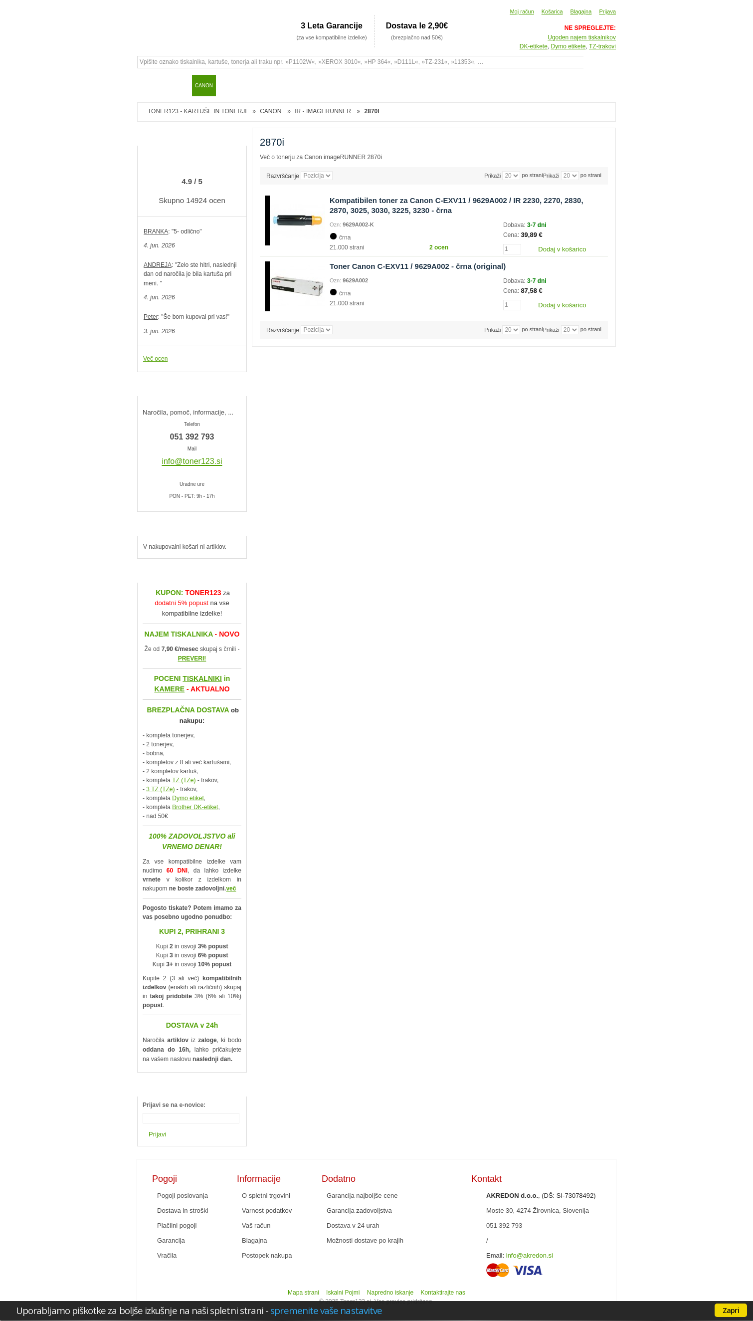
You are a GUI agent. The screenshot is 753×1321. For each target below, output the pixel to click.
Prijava (607, 11)
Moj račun (522, 11)
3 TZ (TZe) (160, 789)
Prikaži (551, 176)
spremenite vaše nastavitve (326, 1310)
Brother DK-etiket (195, 807)
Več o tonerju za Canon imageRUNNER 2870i (321, 157)
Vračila (167, 1255)
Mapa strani (303, 1292)
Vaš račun (256, 1225)
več (231, 888)
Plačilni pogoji (177, 1225)
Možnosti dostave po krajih (365, 1240)
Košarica (552, 11)
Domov (150, 85)
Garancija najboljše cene (362, 1195)
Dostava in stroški (182, 1210)
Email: (495, 1255)
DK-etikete (534, 46)
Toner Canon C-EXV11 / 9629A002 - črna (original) (418, 266)
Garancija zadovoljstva (359, 1210)
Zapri (731, 1310)
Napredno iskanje (390, 1292)
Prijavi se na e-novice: (174, 1104)
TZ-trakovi (602, 46)
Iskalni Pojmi (343, 1292)
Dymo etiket (187, 798)
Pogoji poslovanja (182, 1195)
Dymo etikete (568, 46)
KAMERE (169, 689)
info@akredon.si (529, 1255)
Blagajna (581, 11)
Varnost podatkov (267, 1210)
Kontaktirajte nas (443, 1292)
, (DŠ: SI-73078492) (541, 1195)
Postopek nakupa (267, 1255)
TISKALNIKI (202, 678)
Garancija (171, 1240)
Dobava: (515, 224)
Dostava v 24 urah (353, 1225)
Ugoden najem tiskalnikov (582, 37)
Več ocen (155, 358)
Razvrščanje (282, 175)
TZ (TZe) (183, 780)
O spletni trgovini (266, 1195)
